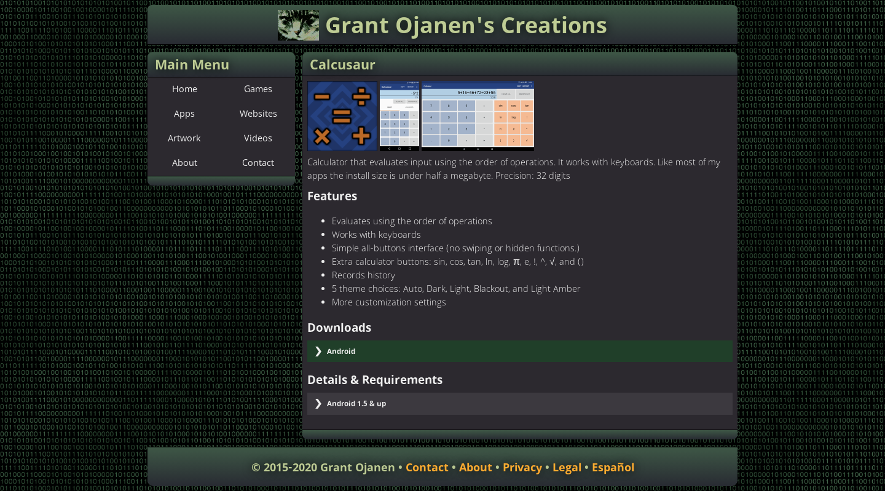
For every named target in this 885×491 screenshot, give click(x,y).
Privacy (522, 468)
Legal (567, 468)
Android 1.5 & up (356, 404)
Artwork (184, 139)
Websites (258, 114)
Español (613, 468)
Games (258, 89)
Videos (258, 139)
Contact (258, 163)
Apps (184, 114)
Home (184, 89)
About (184, 163)
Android (341, 352)
